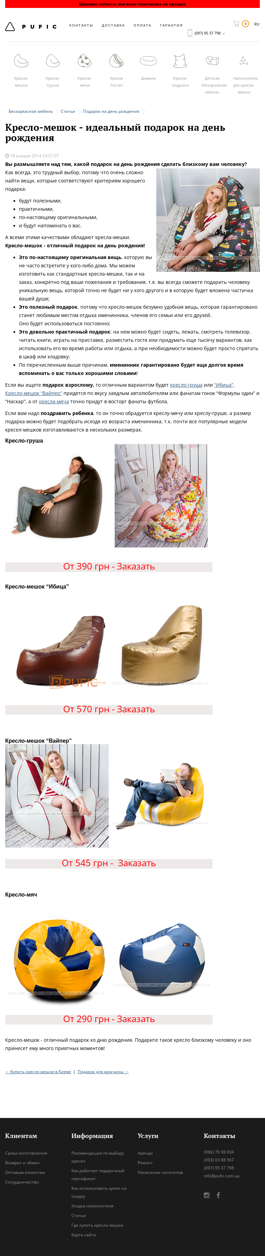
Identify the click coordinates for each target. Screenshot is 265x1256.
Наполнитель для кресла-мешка (245, 85)
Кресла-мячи (85, 82)
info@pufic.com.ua (221, 1176)
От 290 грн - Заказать (109, 1018)
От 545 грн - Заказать (109, 863)
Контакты (81, 25)
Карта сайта (83, 1235)
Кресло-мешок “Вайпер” (33, 393)
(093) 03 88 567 (219, 1160)
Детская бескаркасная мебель (214, 85)
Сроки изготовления (26, 1153)
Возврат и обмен (22, 1163)
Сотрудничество (22, 1182)
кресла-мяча (54, 401)
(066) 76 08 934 (219, 1152)
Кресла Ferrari (116, 82)
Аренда (145, 1153)
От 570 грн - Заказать (109, 709)
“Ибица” (223, 385)
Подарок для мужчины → (103, 1072)
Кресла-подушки (180, 82)
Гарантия (171, 25)
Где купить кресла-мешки (97, 1225)
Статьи (78, 1215)
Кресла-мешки (21, 82)
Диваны (148, 78)
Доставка (113, 25)
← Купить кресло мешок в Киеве (38, 1072)
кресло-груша (186, 385)
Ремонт (145, 1163)
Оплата (142, 25)
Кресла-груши (53, 82)
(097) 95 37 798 (219, 1168)
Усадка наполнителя (92, 1206)
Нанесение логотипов (160, 1172)
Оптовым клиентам (25, 1172)
